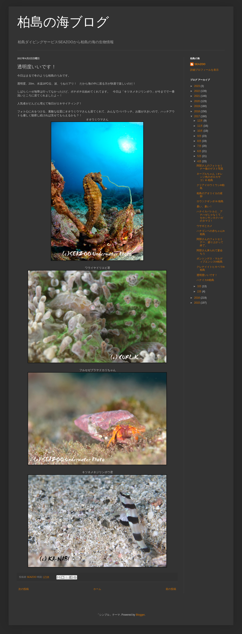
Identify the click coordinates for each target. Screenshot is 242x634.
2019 (197, 106)
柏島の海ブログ (63, 22)
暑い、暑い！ (204, 206)
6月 (199, 151)
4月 (199, 161)
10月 (200, 130)
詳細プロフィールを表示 (204, 69)
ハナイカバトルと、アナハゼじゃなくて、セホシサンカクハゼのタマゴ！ (210, 216)
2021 (197, 96)
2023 (197, 86)
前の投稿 (171, 589)
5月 (199, 156)
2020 (197, 101)
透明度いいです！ (207, 275)
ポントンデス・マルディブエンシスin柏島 (210, 260)
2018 (197, 111)
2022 (197, 91)
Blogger (140, 614)
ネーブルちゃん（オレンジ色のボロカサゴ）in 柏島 (210, 177)
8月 (199, 140)
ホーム (97, 589)
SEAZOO (199, 64)
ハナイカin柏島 (205, 280)
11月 (200, 125)
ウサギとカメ (204, 225)
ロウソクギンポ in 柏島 (210, 201)
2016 (197, 297)
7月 (199, 145)
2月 (199, 291)
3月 (199, 286)
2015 (197, 302)
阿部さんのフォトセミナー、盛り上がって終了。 (210, 242)
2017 (197, 116)
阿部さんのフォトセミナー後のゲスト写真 (210, 167)
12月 (200, 120)
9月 (199, 136)
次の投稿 (23, 589)
